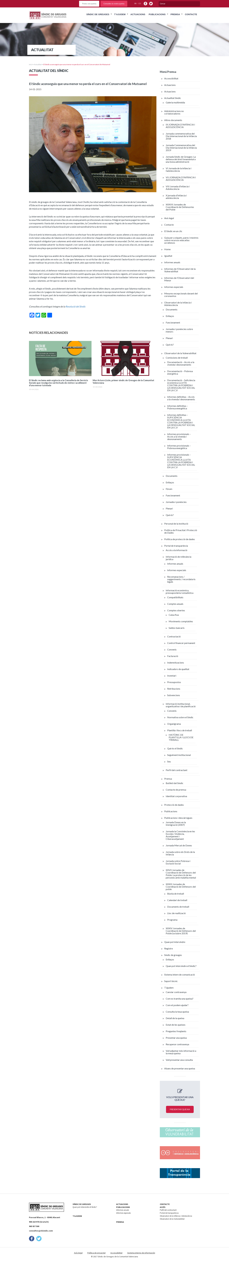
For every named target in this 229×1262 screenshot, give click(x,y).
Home (167, 249)
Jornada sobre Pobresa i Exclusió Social (178, 862)
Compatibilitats (175, 597)
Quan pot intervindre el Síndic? (181, 966)
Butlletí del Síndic (174, 783)
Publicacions (157, 14)
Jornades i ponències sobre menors (179, 330)
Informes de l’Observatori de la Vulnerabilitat (180, 270)
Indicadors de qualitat (178, 669)
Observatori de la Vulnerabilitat (180, 353)
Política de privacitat (96, 1252)
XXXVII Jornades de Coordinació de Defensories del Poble (180, 207)
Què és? (170, 344)
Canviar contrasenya (176, 992)
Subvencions (173, 695)
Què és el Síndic (175, 748)
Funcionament (173, 322)
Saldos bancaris (177, 628)
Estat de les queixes (175, 1024)
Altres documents (173, 120)
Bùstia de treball (175, 893)
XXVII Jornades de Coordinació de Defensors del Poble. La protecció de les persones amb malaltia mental (181, 874)
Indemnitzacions (175, 662)
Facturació (172, 656)
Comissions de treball (177, 357)
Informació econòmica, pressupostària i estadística (179, 591)
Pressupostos (174, 682)
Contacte (191, 14)
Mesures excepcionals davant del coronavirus (181, 294)
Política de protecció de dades (179, 539)
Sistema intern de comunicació (179, 974)
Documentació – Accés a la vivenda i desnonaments (180, 363)
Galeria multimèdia (175, 102)
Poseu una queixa (89, 4)
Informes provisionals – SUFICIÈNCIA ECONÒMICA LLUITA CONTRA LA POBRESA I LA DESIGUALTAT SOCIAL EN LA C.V (181, 460)
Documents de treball (178, 906)
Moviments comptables (181, 621)
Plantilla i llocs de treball (179, 730)
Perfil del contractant (176, 770)
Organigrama (174, 723)
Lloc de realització (176, 913)
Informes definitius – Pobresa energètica (177, 407)
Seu (169, 761)
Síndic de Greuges (97, 14)
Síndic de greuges (173, 955)
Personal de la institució (176, 523)
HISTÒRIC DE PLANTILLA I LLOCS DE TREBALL (181, 737)
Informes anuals (172, 262)
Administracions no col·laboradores (174, 112)
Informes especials (173, 287)
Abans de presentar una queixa (179, 1068)
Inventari (171, 675)
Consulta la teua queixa (177, 1011)
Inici (30, 64)
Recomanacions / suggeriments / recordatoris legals (181, 579)
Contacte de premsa (176, 789)
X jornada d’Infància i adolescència (176, 196)
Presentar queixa (180, 1109)
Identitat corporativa (176, 796)
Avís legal (169, 218)
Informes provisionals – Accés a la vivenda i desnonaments (179, 436)
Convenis (172, 649)
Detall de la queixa (175, 1018)
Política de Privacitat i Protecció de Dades (180, 531)
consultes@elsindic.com (41, 1230)
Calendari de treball (177, 900)
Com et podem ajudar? (177, 1005)
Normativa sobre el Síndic (180, 717)
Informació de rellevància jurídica (178, 557)
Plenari (169, 338)
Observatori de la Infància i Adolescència (178, 303)
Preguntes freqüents (176, 1031)
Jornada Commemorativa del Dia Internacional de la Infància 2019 (181, 147)
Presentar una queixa (176, 1037)
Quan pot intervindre (174, 942)
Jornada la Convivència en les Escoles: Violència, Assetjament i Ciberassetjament (180, 835)
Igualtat (168, 255)
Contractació (174, 636)
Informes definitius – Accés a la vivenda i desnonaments (181, 398)
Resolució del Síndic (75, 306)
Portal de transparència (176, 545)
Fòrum (169, 489)
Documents (171, 309)
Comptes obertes (176, 610)
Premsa (175, 14)
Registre (168, 948)
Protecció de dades (174, 804)
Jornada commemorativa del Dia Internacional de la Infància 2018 (181, 136)
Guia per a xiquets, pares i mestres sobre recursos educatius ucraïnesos (181, 240)
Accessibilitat (171, 78)
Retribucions (173, 688)
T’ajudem (120, 14)
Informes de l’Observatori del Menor (179, 279)
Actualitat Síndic (172, 98)
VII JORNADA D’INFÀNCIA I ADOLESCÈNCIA (181, 178)
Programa (172, 919)
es (140, 4)
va (135, 4)
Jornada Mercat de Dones (179, 845)
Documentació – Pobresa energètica (180, 372)
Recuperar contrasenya (177, 1044)
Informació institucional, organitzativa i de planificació (181, 705)
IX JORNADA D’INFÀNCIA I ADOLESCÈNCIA (180, 125)
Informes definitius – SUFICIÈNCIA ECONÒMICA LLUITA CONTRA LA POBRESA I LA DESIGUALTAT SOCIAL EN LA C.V (181, 421)
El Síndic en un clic (173, 231)
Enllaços (170, 316)
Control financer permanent (181, 643)
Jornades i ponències (176, 502)
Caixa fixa (174, 615)
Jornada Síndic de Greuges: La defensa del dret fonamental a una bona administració (181, 159)
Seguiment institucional (179, 755)
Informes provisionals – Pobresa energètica (179, 446)
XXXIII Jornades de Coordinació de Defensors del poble (181, 886)
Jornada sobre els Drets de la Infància (180, 853)
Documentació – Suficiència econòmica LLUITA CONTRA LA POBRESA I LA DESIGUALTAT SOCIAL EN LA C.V (181, 385)
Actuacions (137, 14)
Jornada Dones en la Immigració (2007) (176, 823)
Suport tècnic (171, 981)
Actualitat (38, 64)
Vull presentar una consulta (179, 1060)
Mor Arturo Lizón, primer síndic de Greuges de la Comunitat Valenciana (123, 381)
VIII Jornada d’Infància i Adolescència (178, 187)
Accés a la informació (176, 550)
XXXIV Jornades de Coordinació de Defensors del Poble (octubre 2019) (181, 931)
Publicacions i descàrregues (178, 818)
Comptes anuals (175, 604)
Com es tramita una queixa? (179, 998)
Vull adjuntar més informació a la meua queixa (181, 1052)
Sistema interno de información (141, 1252)
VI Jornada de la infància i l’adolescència (178, 169)
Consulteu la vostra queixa (113, 4)
